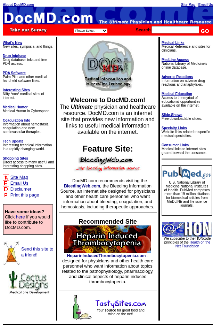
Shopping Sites (15, 158)
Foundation (190, 246)
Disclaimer (21, 189)
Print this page (24, 195)
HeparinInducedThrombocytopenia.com (106, 255)
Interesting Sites (16, 90)
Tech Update (13, 141)
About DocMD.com (18, 5)
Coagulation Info (16, 120)
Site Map (188, 5)
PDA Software (14, 73)
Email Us (205, 5)
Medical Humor (15, 107)
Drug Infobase (14, 56)
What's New (12, 43)
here (20, 217)
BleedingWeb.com (82, 186)
